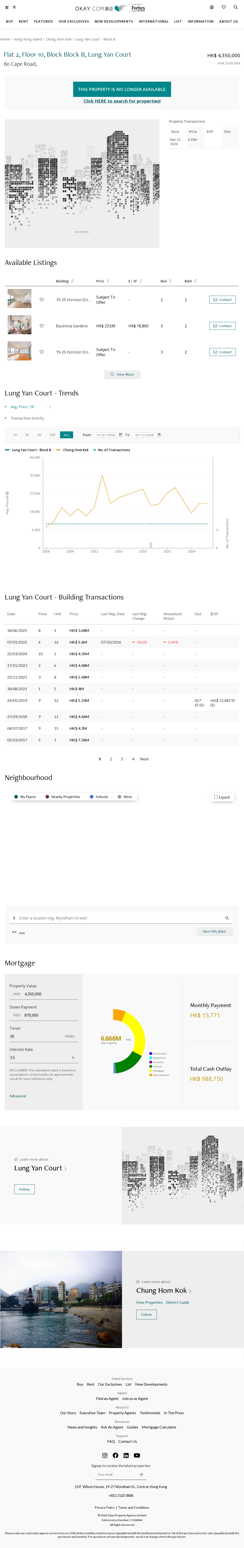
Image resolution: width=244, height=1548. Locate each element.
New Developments (151, 1384)
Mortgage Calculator (159, 1427)
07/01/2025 (17, 642)
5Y (39, 435)
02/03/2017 (17, 740)
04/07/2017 (17, 728)
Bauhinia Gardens (72, 326)
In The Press (174, 1412)
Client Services (122, 1379)
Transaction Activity (27, 418)
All (67, 435)
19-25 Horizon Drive (74, 299)
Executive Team (92, 1412)
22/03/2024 (17, 653)
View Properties (150, 1302)
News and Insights (82, 1427)
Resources (122, 1421)
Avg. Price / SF (23, 406)
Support (122, 1436)
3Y (27, 435)
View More (122, 374)
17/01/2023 (17, 665)
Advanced (18, 1095)
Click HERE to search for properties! (122, 101)
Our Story (68, 1412)
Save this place (214, 931)
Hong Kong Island (28, 39)
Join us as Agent (135, 1398)
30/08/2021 (17, 688)
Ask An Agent (112, 1427)
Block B (109, 39)
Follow (24, 1189)
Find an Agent (107, 1398)
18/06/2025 (17, 630)
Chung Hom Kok (58, 39)
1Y (15, 435)
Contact (222, 299)
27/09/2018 (17, 716)
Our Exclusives (110, 1384)
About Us (122, 1407)
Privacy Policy (105, 1507)
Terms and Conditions (133, 1507)
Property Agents (122, 1412)
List (129, 1384)
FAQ (111, 1441)
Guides (132, 1427)
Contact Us (127, 1441)
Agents (122, 1393)
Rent (90, 1384)
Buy (80, 1384)
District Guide (178, 1302)
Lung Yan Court (87, 39)
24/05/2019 (17, 700)
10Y (52, 435)
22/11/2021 (17, 677)
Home (5, 39)
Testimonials (150, 1412)
